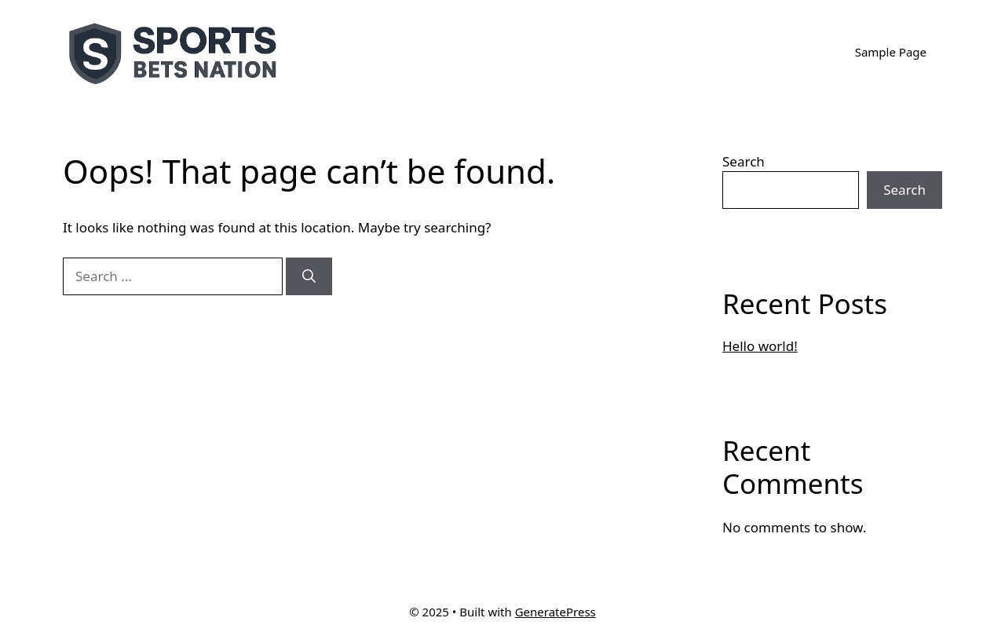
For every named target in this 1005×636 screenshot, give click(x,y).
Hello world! (760, 346)
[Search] (309, 276)
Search (743, 161)
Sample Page (890, 52)
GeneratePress (555, 612)
